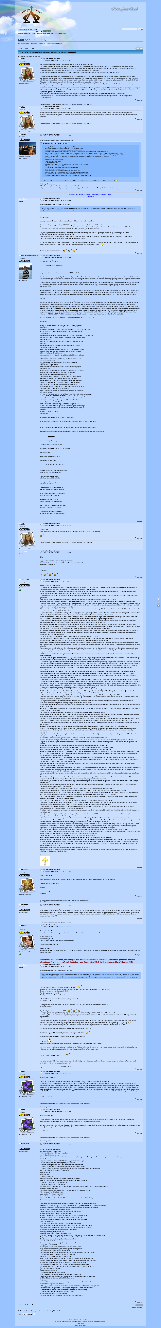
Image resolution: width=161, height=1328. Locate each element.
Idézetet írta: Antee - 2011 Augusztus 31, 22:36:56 (55, 204)
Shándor (24, 904)
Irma (23, 1072)
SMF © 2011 (79, 1319)
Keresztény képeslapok (87, 1321)
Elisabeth (25, 870)
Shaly (23, 134)
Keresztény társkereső (99, 1321)
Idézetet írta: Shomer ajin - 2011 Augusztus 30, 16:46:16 (56, 140)
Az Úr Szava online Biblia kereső (63, 1321)
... (29, 48)
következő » (140, 46)
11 (30, 48)
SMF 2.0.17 (72, 1319)
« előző (134, 46)
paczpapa (25, 1143)
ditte (23, 59)
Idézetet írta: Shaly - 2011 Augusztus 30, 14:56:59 (56, 143)
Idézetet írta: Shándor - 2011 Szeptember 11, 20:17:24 (56, 970)
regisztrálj (35, 29)
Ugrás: (19, 1314)
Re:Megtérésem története (51, 58)
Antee (23, 925)
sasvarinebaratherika (29, 256)
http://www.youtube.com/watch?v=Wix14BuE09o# (55, 1067)
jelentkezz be (25, 29)
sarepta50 (25, 580)
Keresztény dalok (76, 1321)
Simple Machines (87, 1319)
